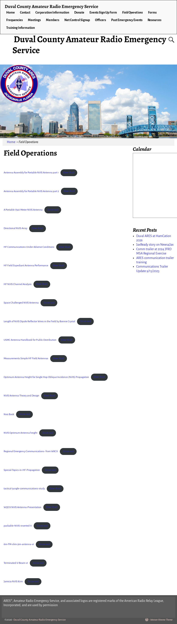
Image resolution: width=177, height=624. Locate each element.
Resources (154, 20)
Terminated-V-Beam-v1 (16, 563)
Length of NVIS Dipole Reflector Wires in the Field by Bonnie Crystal (39, 321)
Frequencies (14, 20)
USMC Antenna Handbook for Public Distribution (30, 340)
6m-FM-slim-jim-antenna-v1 (19, 544)
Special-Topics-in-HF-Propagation (22, 470)
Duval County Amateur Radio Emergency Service (89, 44)
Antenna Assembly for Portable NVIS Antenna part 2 (31, 191)
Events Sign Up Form (103, 12)
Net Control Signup (77, 20)
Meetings (34, 20)
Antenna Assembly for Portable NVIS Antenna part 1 (31, 172)
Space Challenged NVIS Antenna (21, 302)
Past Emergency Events (126, 20)
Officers (100, 20)
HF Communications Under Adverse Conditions (29, 247)
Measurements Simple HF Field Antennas (26, 358)
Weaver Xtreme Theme (161, 619)
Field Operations (132, 12)
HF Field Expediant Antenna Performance (26, 265)
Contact (25, 12)
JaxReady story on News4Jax (155, 244)
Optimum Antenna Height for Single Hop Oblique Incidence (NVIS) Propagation (46, 377)
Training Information (20, 27)
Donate (79, 12)
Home (10, 12)
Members (52, 20)
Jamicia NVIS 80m (13, 581)
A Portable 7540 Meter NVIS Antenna (23, 209)
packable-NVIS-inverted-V (18, 525)
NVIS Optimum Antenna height (20, 432)
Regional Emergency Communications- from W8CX (31, 451)
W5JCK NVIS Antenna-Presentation (22, 507)
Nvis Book (9, 414)
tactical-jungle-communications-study (24, 488)
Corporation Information (52, 12)
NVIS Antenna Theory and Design (21, 395)
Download (68, 172)
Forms (152, 12)
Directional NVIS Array (15, 228)
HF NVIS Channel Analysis (18, 284)
